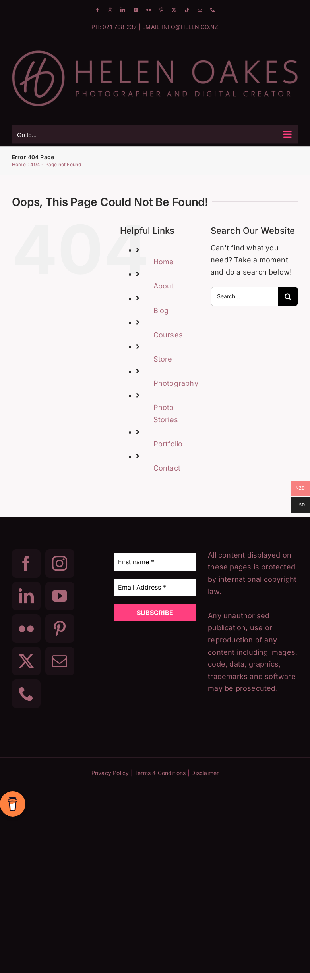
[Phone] (26, 693)
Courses (168, 335)
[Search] (288, 296)
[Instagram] (59, 563)
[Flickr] (26, 628)
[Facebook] (26, 563)
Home (163, 262)
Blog (161, 310)
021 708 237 (120, 26)
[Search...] (244, 296)
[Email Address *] (155, 587)
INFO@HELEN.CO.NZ (189, 26)
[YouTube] (59, 596)
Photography (175, 383)
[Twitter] (26, 661)
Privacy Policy (110, 772)
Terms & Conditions (160, 772)
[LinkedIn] (26, 596)
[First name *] (155, 562)
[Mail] (59, 661)
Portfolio (168, 444)
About (163, 286)
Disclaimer (205, 772)
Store (162, 359)
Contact (166, 468)
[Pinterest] (59, 628)
